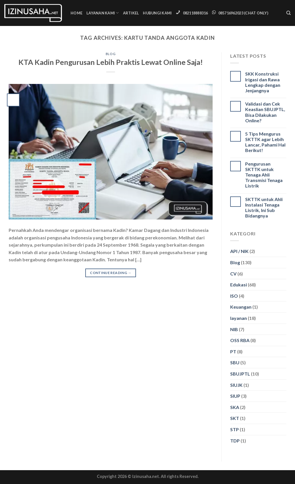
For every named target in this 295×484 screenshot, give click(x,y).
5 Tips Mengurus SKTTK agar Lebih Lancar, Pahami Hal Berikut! (265, 142)
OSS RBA (239, 340)
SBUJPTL (240, 373)
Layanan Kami (102, 13)
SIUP (235, 396)
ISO (234, 296)
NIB (234, 329)
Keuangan (240, 306)
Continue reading (110, 272)
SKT (234, 418)
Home (76, 13)
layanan (238, 318)
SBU (234, 362)
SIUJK (236, 385)
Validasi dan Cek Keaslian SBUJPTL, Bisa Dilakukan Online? (265, 112)
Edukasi (238, 284)
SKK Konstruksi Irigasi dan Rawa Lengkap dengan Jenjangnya (262, 82)
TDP (235, 440)
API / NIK (239, 251)
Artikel (131, 13)
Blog (111, 54)
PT (233, 351)
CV (233, 273)
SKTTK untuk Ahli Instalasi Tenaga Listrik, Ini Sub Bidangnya (264, 207)
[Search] (288, 12)
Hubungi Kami (157, 13)
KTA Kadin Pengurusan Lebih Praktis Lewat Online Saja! (110, 62)
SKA (234, 407)
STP (234, 429)
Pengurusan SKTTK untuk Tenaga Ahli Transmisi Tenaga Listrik (264, 175)
